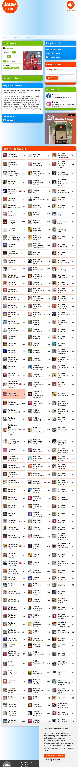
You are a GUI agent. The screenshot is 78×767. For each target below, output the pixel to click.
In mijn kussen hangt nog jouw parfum (62, 442)
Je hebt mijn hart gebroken (62, 458)
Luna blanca (61, 528)
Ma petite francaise (14, 536)
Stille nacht (12, 639)
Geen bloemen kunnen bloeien (62, 306)
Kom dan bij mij (62, 490)
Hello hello (61, 337)
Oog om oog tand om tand (62, 600)
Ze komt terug (61, 698)
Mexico (36, 555)
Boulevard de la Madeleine (13, 214)
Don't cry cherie (13, 283)
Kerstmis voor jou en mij (62, 482)
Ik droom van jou (38, 375)
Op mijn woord (12, 608)
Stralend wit (61, 639)
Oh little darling (37, 585)
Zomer (12, 721)
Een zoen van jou (13, 298)
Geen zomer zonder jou (63, 314)
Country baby (12, 222)
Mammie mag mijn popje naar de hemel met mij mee (63, 536)
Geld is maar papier (14, 322)
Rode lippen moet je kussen (63, 616)
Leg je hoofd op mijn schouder (38, 514)
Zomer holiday (37, 721)
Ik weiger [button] (61, 755)
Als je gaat (12, 182)
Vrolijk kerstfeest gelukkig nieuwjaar (63, 682)
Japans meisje (37, 450)
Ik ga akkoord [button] (50, 755)
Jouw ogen (36, 482)
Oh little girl (61, 585)
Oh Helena (36, 578)
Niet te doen (37, 571)
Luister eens (37, 528)
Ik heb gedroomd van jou (38, 384)
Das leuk (12, 245)
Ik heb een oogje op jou (62, 375)
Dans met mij (37, 230)
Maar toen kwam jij (38, 536)
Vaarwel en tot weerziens (12, 664)
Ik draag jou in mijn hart (14, 375)
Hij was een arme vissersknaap (62, 351)
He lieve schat (61, 330)
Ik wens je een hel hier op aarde (63, 403)
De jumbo (36, 253)
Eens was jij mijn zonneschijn (38, 298)
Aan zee (36, 155)
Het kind (36, 344)
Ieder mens (12, 367)
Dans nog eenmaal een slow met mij (14, 238)
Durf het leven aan (38, 283)
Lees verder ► (9, 116)
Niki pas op (61, 571)
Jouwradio (7, 37)
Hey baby (61, 344)
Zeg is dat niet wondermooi (12, 713)
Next (75, 12)
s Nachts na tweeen (63, 624)
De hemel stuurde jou (13, 253)
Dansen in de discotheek (37, 238)
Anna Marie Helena (63, 191)
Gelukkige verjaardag (36, 322)
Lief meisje (12, 521)
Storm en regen (38, 639)
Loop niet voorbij (13, 528)
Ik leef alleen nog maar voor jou (38, 394)
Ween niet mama (38, 698)
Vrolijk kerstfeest (36, 682)
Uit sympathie (61, 654)
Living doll (61, 521)
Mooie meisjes (13, 563)
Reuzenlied (12, 616)
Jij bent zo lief (61, 474)
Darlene (61, 238)
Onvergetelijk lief (13, 600)
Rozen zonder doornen (37, 624)
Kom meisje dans (62, 498)
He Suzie (12, 337)
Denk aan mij (12, 269)
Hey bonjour (12, 351)
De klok (61, 253)
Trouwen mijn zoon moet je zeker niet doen (14, 654)
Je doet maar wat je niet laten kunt (62, 450)
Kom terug (12, 506)
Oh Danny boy (12, 578)
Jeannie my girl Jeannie (38, 466)
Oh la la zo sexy (12, 585)
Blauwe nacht (37, 206)
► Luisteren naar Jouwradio (26, 763)
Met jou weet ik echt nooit (13, 555)
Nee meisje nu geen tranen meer (13, 571)
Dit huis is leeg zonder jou (37, 276)
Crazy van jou (37, 222)
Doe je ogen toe (62, 276)
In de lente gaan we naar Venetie (14, 441)
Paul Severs (16, 37)
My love (36, 563)
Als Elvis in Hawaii (63, 173)
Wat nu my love (13, 698)
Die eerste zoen (38, 269)
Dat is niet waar (62, 245)
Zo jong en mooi (62, 713)
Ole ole (61, 592)
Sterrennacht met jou (63, 632)
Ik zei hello (12, 419)
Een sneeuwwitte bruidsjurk (38, 290)
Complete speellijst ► (54, 49)
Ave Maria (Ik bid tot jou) (39, 199)
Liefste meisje (37, 521)
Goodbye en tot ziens (62, 322)
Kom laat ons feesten (37, 498)
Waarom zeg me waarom (38, 690)
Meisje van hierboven (36, 546)
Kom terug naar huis (38, 506)
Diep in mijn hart (13, 276)
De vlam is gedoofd (63, 261)
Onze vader (36, 600)
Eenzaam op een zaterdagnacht (62, 298)
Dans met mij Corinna (61, 230)
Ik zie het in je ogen (39, 419)
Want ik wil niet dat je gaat (63, 690)
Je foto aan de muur (37, 458)
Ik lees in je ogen (62, 394)
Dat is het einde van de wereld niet (38, 245)
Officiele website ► (10, 120)
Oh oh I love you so (14, 592)
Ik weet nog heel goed (38, 403)
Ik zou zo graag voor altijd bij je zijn (39, 430)
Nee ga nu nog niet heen (63, 563)
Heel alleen (36, 337)
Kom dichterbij (12, 498)
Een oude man (12, 290)
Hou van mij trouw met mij (63, 359)
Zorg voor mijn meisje (62, 721)
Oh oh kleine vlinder (37, 592)
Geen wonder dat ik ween (14, 314)
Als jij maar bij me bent (12, 191)
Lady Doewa (61, 506)
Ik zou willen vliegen (61, 419)
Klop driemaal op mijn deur (38, 490)
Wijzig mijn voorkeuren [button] (53, 760)
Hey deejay (36, 351)
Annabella (12, 199)
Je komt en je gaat (14, 466)
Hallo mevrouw (37, 330)
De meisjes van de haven (38, 261)
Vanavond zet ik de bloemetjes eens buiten (39, 664)
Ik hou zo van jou (13, 394)
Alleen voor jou (37, 164)
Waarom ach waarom (12, 690)
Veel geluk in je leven (12, 673)
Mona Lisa (61, 555)
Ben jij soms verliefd (61, 199)
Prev (2, 12)
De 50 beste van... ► (54, 57)
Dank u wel (12, 230)
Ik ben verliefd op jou (62, 367)
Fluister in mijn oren (37, 306)
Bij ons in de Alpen (14, 206)
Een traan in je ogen (62, 290)
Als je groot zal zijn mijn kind (38, 182)
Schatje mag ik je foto (13, 632)
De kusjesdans (12, 261)
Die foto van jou (62, 269)
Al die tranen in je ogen (13, 164)
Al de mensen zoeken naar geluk (63, 155)
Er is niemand (12, 306)
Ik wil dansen (37, 411)
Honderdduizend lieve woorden (13, 359)
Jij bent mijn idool (38, 474)
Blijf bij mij (61, 206)
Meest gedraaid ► (53, 53)
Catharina (36, 214)
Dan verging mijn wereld (62, 222)
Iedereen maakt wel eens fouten (38, 367)
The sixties (36, 646)
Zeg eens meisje (38, 705)
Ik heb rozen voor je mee (62, 384)
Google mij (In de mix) (13, 330)
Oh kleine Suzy (62, 578)
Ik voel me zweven (14, 403)
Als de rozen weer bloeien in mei (13, 173)
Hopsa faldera (37, 359)
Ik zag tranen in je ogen (63, 411)
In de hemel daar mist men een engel (62, 430)
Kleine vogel (12, 490)
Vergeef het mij (37, 673)
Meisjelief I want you (63, 546)
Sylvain (12, 646)
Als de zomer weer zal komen (38, 173)
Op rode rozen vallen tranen (37, 608)
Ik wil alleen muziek (14, 411)
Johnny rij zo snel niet (13, 482)
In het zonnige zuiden (37, 441)
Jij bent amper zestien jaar (62, 466)
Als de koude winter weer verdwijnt (61, 164)
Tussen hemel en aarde (38, 654)
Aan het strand (12, 155)
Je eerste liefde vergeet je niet (13, 458)
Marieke (13, 546)
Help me (12, 344)
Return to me (61, 608)
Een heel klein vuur (63, 283)
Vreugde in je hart (62, 673)
